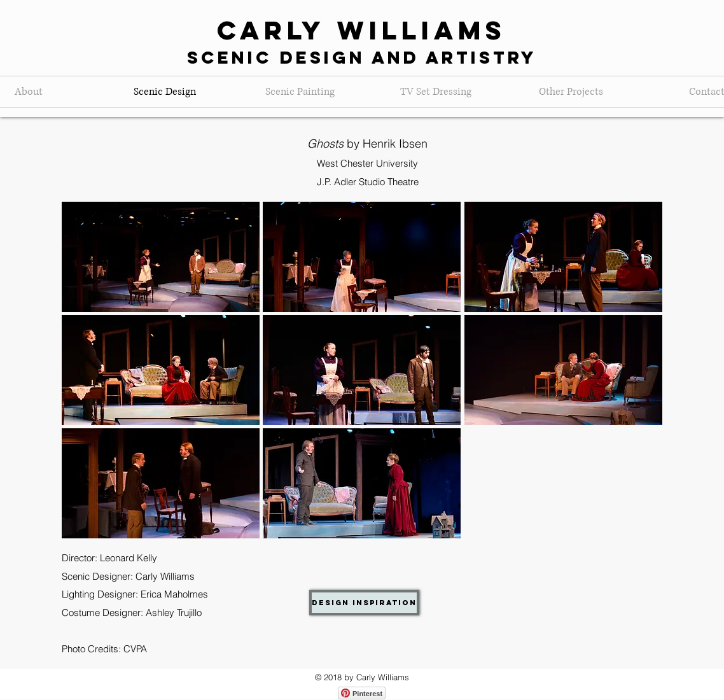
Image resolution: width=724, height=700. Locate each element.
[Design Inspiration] (364, 602)
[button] (161, 257)
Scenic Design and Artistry (362, 57)
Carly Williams (361, 30)
